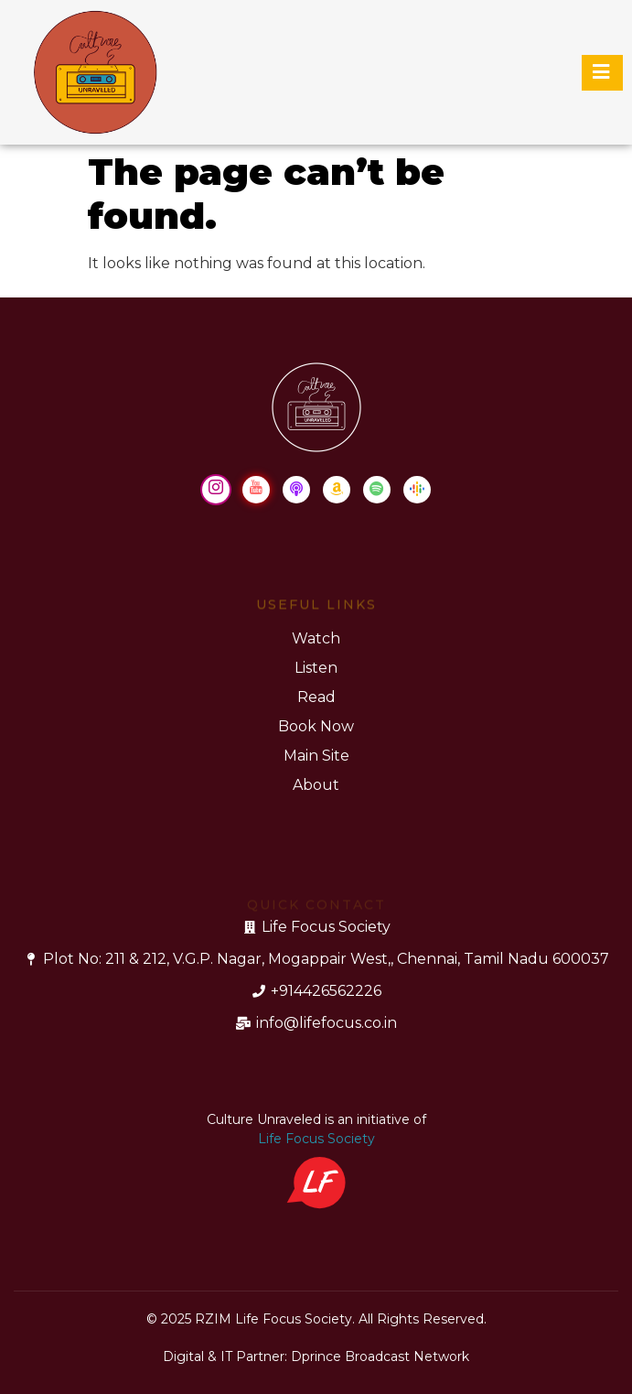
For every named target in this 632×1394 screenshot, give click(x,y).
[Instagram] (216, 489)
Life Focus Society (316, 1138)
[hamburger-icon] (602, 73)
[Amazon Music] (336, 489)
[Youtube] (256, 489)
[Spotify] (377, 489)
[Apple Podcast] (296, 489)
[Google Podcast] (417, 489)
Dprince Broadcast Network (380, 1356)
